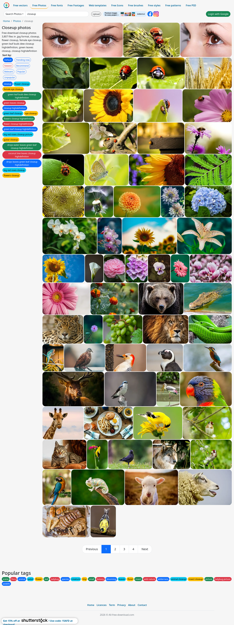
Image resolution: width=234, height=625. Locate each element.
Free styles (154, 5)
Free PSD (191, 5)
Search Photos (14, 14)
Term (112, 605)
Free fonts (57, 5)
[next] (145, 549)
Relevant (8, 71)
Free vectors (20, 5)
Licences (102, 605)
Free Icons (117, 5)
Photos (17, 21)
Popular (21, 71)
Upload (96, 14)
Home (6, 21)
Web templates (97, 5)
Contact (142, 605)
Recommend (22, 65)
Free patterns (173, 5)
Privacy (121, 605)
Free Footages (76, 5)
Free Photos (39, 5)
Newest (8, 65)
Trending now (23, 59)
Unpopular (9, 77)
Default (8, 59)
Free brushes (135, 5)
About (131, 605)
